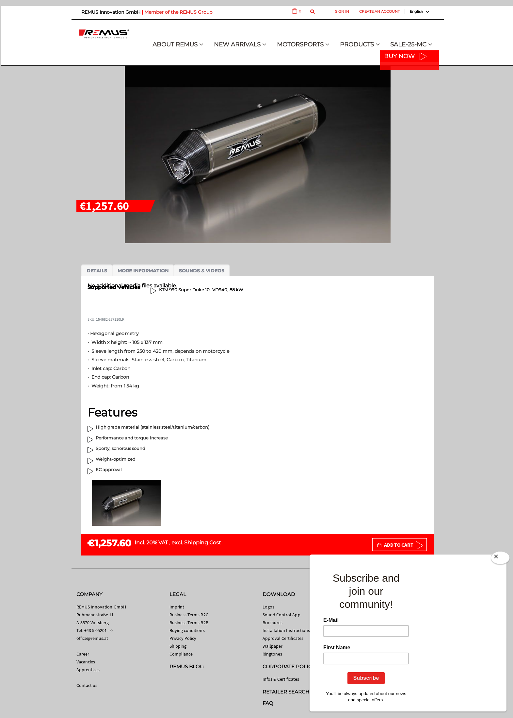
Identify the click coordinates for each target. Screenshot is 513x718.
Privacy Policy (183, 638)
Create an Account (379, 11)
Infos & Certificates (281, 679)
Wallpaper (273, 646)
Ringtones (272, 654)
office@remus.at (92, 638)
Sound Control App (281, 615)
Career (82, 654)
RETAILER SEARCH (286, 692)
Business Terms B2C (188, 615)
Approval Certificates (283, 638)
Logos (268, 607)
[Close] (500, 559)
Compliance (181, 654)
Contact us (87, 685)
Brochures (273, 622)
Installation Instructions (286, 630)
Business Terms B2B (188, 622)
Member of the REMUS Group (178, 12)
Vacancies (85, 662)
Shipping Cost (202, 542)
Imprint (176, 607)
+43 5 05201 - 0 (98, 630)
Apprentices (88, 670)
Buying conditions (187, 630)
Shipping (178, 646)
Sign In (342, 11)
